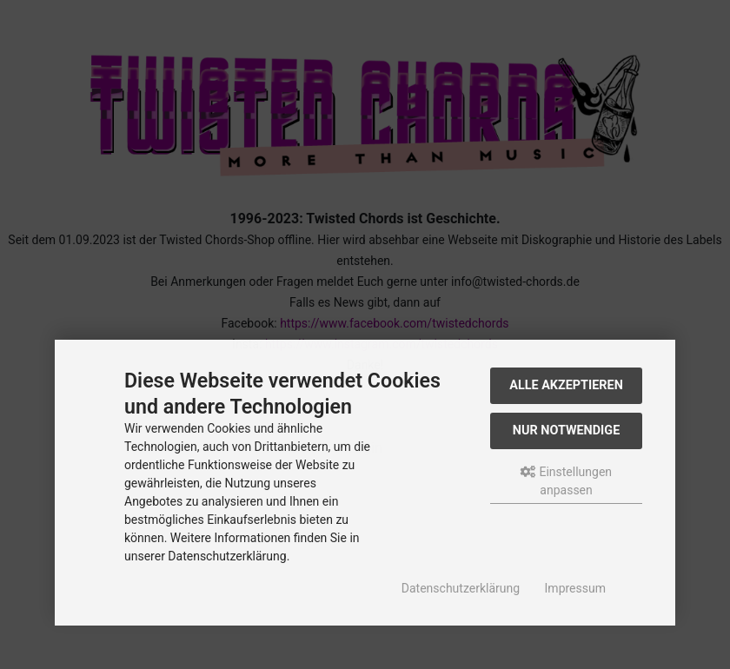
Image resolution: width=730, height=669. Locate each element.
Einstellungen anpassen (566, 481)
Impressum (575, 588)
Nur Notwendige (566, 430)
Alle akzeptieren (566, 385)
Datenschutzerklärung (461, 588)
